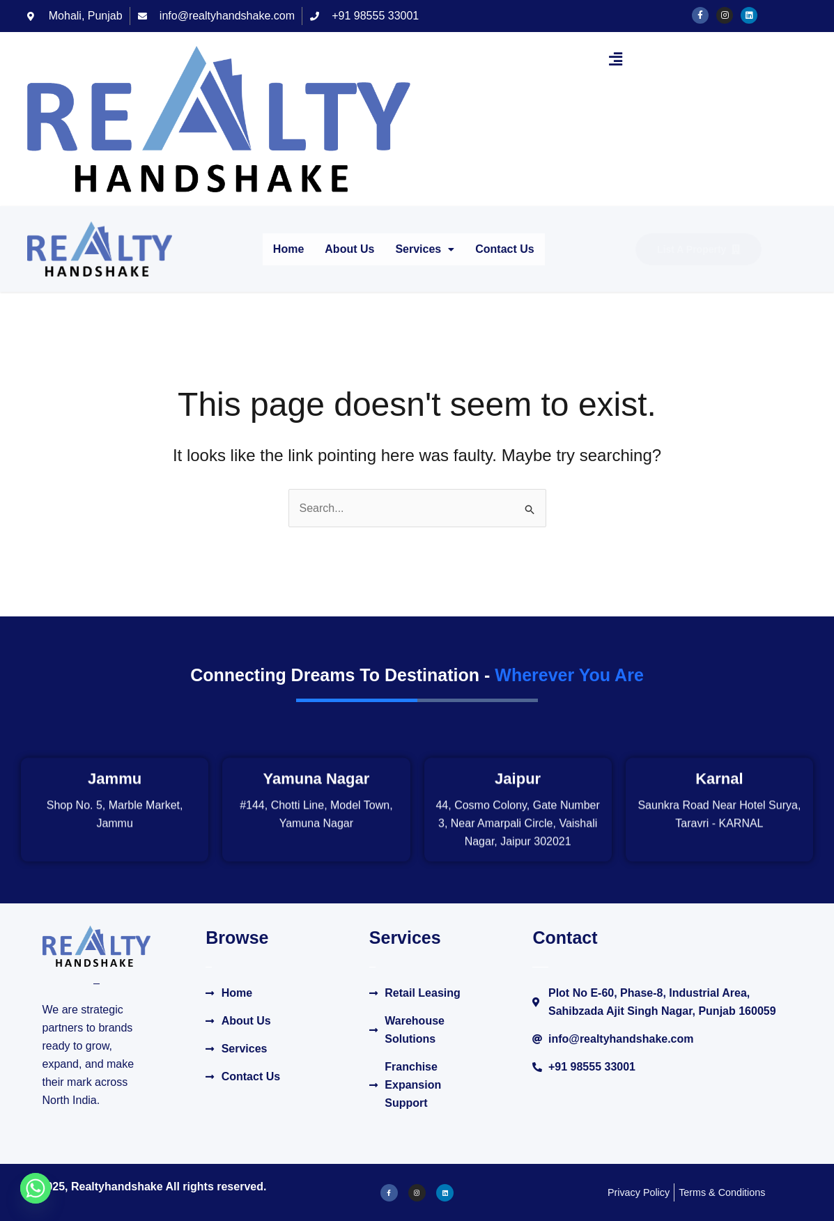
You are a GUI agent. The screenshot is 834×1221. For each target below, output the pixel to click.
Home (288, 249)
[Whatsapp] (35, 1188)
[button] (616, 59)
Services (424, 249)
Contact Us (504, 249)
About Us (349, 249)
